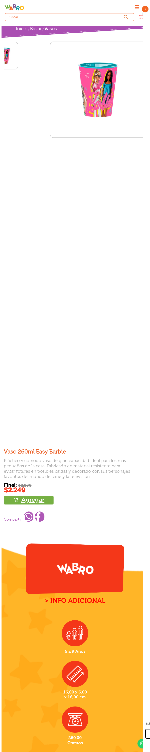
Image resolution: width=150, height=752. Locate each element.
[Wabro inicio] (14, 7)
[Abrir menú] (137, 7)
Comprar (29, 500)
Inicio (22, 29)
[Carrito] (141, 17)
